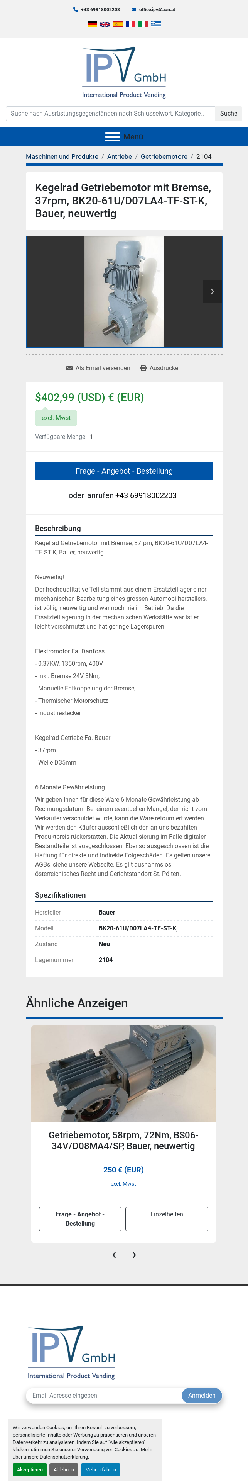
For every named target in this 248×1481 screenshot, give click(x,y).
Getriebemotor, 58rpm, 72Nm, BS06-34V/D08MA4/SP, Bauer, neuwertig (124, 1141)
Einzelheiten (166, 1214)
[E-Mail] (104, 1395)
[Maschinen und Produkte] (62, 156)
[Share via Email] (98, 368)
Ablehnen (64, 1469)
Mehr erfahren (100, 1469)
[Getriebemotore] (164, 156)
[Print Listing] (161, 368)
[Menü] (112, 136)
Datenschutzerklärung (64, 1457)
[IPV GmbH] (71, 1351)
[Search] (110, 113)
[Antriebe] (119, 156)
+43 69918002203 (100, 9)
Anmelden (202, 1395)
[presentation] (114, 1254)
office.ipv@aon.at (157, 9)
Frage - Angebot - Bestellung (124, 471)
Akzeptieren (30, 1469)
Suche (228, 113)
